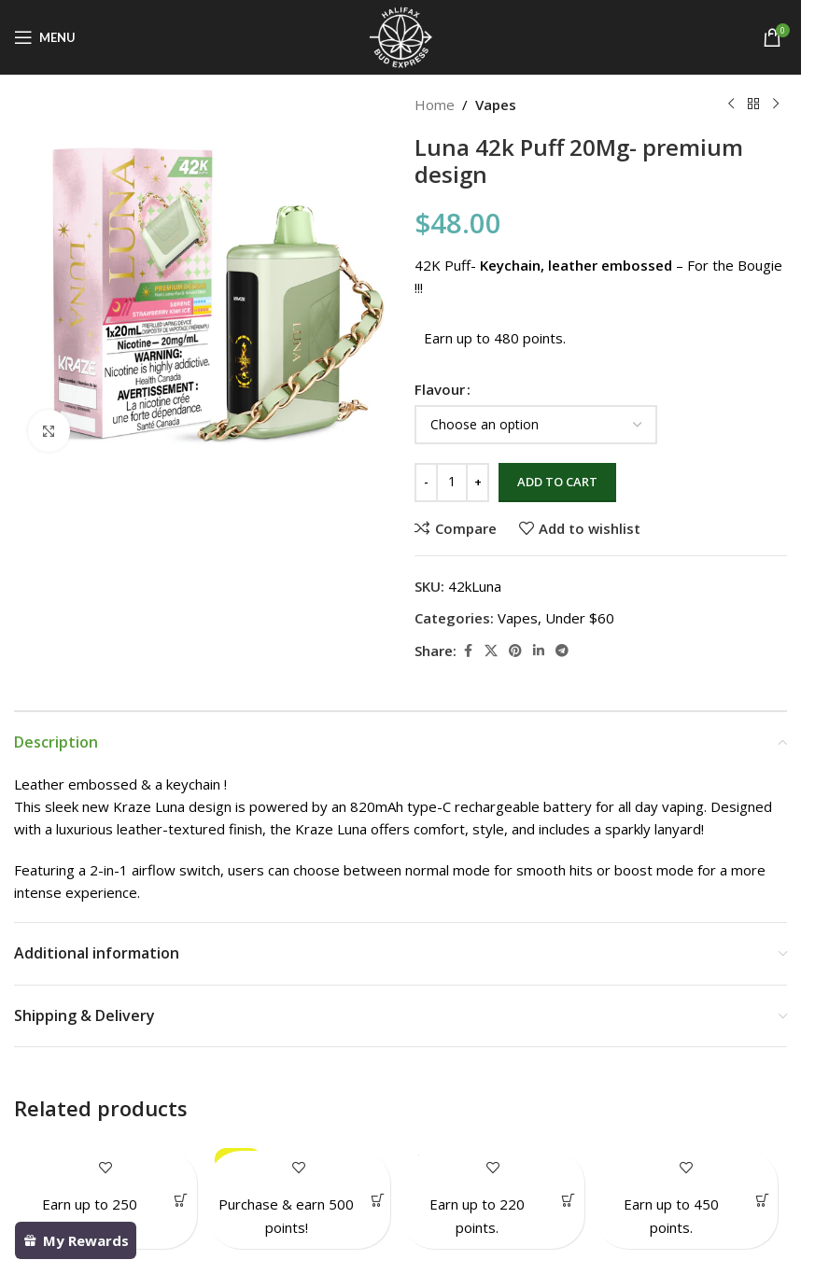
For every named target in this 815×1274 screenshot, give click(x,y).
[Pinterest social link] (515, 651)
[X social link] (491, 651)
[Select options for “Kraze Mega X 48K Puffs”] (762, 1199)
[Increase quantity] (477, 482)
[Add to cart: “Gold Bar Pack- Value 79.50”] (377, 1199)
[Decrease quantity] (426, 482)
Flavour (440, 389)
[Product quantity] (452, 482)
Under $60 (579, 618)
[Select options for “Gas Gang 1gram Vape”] (181, 1199)
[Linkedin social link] (538, 651)
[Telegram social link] (562, 651)
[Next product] (776, 104)
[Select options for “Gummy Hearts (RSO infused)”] (569, 1199)
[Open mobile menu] (45, 37)
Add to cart (557, 481)
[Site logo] (400, 35)
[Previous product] (731, 104)
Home (435, 104)
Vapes (495, 104)
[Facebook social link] (468, 651)
